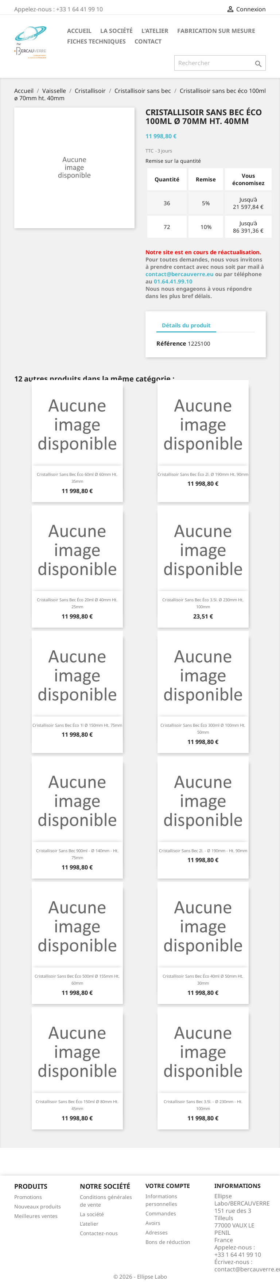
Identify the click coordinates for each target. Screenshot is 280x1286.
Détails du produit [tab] (186, 325)
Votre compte (167, 1186)
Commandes (160, 1213)
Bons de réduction (167, 1241)
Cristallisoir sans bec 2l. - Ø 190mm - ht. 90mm (203, 850)
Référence (171, 343)
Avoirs (152, 1222)
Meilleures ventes (36, 1215)
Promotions (28, 1196)
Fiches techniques (96, 41)
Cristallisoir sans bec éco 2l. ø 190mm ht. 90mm (203, 474)
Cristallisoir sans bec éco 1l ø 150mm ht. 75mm (77, 725)
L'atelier (154, 31)
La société (116, 31)
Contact (148, 41)
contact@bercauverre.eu (179, 274)
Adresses (156, 1232)
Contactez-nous (99, 1233)
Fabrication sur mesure (216, 31)
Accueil (79, 31)
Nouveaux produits (37, 1206)
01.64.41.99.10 (173, 281)
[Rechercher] (220, 63)
